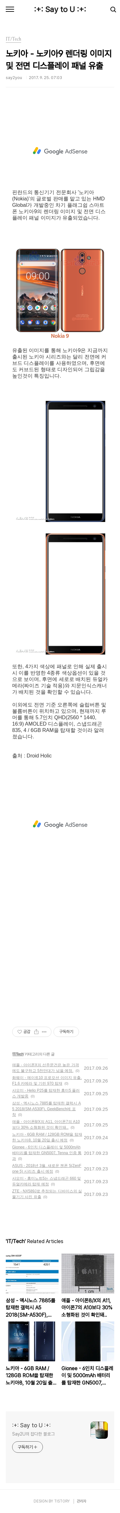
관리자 (81, 1501)
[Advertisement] (60, 151)
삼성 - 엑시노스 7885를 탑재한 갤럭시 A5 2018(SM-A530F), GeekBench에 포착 (46, 1109)
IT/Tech (17, 1054)
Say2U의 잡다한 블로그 (33, 1434)
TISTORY (62, 1501)
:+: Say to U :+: (60, 9)
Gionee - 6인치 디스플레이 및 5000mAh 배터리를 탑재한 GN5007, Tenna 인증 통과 (47, 1153)
